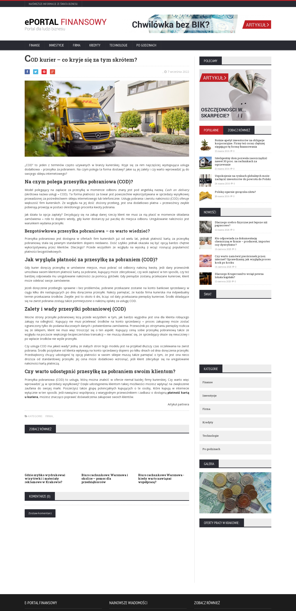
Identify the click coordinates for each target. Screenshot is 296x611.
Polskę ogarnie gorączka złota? (235, 192)
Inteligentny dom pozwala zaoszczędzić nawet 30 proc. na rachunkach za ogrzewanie (241, 161)
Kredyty (94, 45)
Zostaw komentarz (40, 513)
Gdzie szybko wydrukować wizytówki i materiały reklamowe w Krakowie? (45, 478)
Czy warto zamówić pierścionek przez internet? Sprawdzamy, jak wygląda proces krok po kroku (243, 259)
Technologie (118, 45)
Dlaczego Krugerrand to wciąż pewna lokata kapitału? (239, 275)
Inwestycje (56, 45)
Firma (76, 45)
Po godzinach (146, 45)
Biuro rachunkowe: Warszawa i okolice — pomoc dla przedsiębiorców (104, 478)
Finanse (34, 45)
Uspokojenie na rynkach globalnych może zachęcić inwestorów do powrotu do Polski (243, 177)
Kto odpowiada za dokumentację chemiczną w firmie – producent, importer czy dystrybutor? (242, 241)
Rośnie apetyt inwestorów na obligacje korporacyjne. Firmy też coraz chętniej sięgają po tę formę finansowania (240, 143)
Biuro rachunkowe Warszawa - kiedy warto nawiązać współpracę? (161, 478)
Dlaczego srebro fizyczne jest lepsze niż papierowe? (241, 223)
